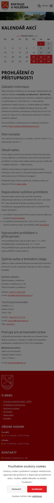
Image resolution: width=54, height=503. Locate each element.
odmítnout (37, 496)
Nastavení (16, 489)
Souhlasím (37, 489)
